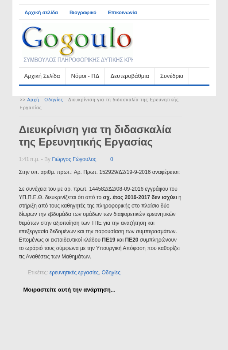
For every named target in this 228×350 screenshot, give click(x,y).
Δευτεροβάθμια (129, 76)
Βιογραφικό (83, 12)
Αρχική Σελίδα (42, 76)
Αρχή (33, 99)
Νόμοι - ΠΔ (85, 76)
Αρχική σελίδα (41, 12)
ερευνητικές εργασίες (74, 272)
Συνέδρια (171, 76)
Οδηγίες (53, 99)
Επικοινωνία (122, 12)
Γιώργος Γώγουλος (74, 159)
